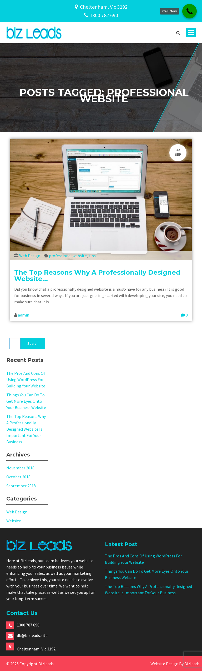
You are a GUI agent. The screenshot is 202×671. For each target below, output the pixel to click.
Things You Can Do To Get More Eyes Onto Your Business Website (26, 401)
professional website (68, 255)
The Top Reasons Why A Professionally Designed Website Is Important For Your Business (26, 429)
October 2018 (18, 476)
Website (13, 520)
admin (23, 315)
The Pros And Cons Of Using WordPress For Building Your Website (25, 379)
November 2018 (20, 467)
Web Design (29, 255)
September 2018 (21, 485)
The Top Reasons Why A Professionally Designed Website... (97, 276)
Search (32, 343)
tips (92, 255)
